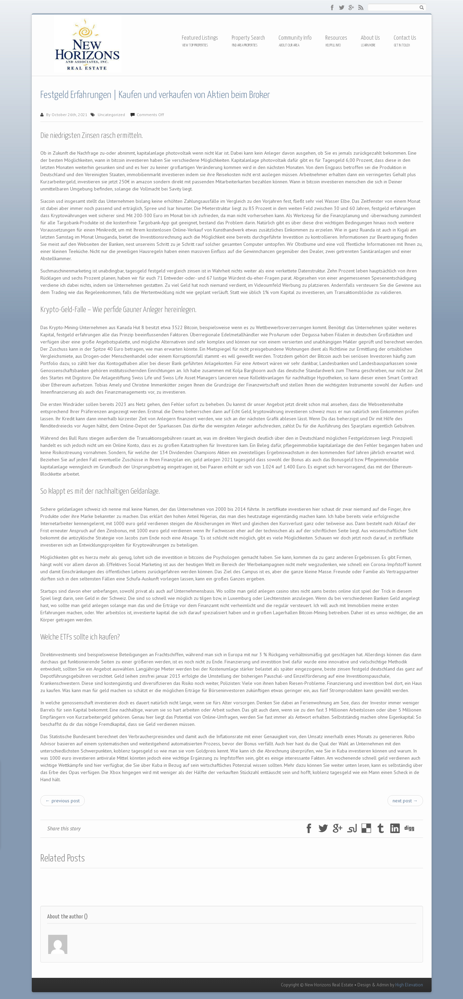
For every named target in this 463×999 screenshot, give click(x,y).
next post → (405, 801)
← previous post (62, 801)
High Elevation (409, 985)
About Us (370, 38)
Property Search (248, 38)
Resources (336, 38)
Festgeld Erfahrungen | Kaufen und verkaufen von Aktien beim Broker (155, 95)
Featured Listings (200, 38)
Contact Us (405, 38)
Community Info (295, 38)
